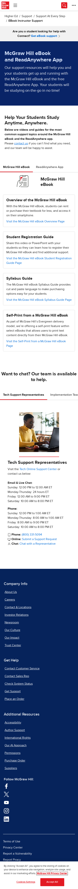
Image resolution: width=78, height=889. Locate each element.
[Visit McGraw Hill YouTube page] (6, 802)
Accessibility (13, 722)
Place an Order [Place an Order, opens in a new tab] (14, 698)
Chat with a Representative (38, 543)
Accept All (52, 882)
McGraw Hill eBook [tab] (16, 167)
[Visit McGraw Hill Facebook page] (6, 785)
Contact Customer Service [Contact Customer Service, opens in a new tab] (22, 668)
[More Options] (73, 5)
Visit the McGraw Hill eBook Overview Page (35, 221)
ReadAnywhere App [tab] (49, 167)
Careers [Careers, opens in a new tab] (10, 599)
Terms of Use (11, 841)
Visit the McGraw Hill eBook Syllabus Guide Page (39, 299)
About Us (11, 592)
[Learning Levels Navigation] (15, 5)
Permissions (12, 752)
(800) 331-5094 (32, 534)
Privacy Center (13, 847)
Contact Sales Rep (17, 676)
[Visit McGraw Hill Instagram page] (6, 810)
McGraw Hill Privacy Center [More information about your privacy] (52, 873)
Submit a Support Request (39, 539)
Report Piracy (12, 859)
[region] (39, 875)
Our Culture (12, 630)
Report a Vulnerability (17, 853)
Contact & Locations (18, 607)
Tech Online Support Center (38, 469)
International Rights (18, 737)
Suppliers (11, 768)
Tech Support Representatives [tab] (23, 394)
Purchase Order (15, 760)
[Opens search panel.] (64, 5)
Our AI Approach (16, 745)
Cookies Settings (25, 882)
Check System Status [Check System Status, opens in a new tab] (19, 683)
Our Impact (12, 637)
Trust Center (13, 645)
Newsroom (12, 622)
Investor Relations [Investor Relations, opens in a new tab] (16, 614)
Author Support (15, 730)
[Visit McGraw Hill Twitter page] (6, 794)
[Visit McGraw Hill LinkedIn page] (6, 819)
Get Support (13, 691)
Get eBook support (44, 35)
